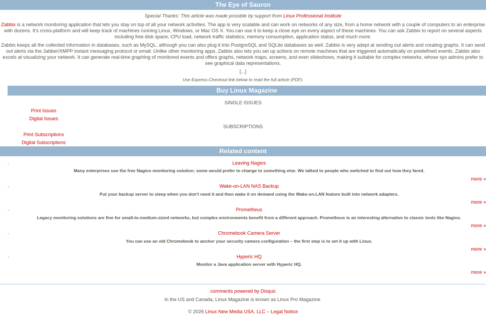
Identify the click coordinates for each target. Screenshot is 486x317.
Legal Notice (284, 311)
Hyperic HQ (249, 256)
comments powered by (242, 291)
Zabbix (8, 24)
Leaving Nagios (249, 163)
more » (478, 179)
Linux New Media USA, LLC (235, 311)
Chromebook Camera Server (249, 233)
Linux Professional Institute (312, 16)
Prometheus (249, 209)
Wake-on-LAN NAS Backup (249, 186)
